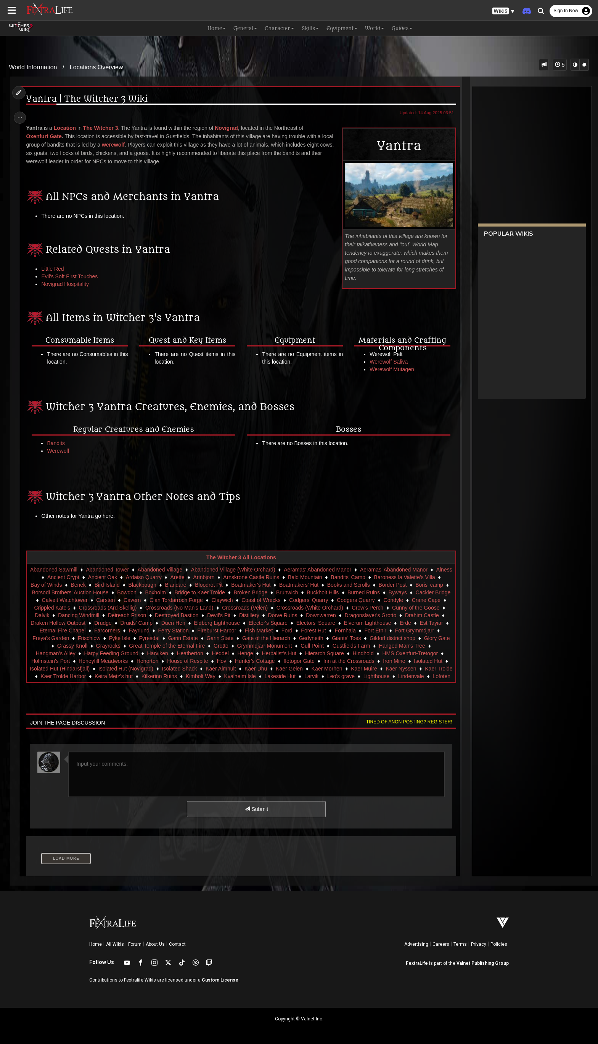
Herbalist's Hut (338, 653)
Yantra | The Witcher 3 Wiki (89, 99)
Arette (189, 577)
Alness (43, 577)
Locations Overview (96, 67)
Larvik (392, 676)
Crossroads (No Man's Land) (230, 608)
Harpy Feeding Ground (170, 653)
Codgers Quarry (400, 600)
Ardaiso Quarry (156, 577)
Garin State (283, 638)
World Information (33, 67)
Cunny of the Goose (56, 615)
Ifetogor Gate (365, 661)
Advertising (416, 944)
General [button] (245, 28)
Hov (287, 661)
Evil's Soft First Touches (72, 276)
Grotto (288, 646)
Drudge (158, 623)
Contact (177, 944)
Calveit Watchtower (109, 600)
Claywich (266, 600)
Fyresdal (213, 638)
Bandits (59, 443)
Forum (134, 944)
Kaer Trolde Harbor (144, 676)
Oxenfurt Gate (46, 136)
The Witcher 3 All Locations (241, 557)
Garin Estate (247, 638)
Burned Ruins (403, 592)
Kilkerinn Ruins (240, 676)
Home (95, 944)
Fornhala (399, 630)
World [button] (374, 28)
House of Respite (253, 661)
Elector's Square (323, 623)
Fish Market (312, 630)
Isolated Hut (78, 669)
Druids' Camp (192, 623)
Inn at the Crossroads (414, 661)
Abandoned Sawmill (61, 570)
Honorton (214, 661)
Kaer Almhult (292, 669)
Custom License (220, 980)
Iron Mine (44, 669)
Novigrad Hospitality (68, 284)
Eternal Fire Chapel (116, 630)
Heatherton (249, 653)
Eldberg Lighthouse (272, 623)
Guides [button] (402, 28)
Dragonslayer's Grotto (424, 615)
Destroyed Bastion (230, 615)
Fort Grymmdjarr (68, 638)
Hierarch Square (383, 653)
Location (67, 128)
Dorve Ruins (335, 615)
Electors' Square (371, 623)
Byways (437, 592)
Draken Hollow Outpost (113, 623)
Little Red (55, 269)
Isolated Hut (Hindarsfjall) (131, 669)
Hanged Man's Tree (63, 653)
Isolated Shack (250, 669)
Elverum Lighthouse (423, 623)
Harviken (216, 653)
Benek (100, 585)
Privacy (478, 944)
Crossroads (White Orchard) (360, 608)
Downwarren (374, 615)
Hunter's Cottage (321, 661)
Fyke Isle (183, 638)
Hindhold (422, 653)
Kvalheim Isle (321, 676)
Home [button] (216, 28)
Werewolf (61, 451)
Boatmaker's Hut (273, 585)
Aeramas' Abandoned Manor (325, 570)
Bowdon (166, 592)
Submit (256, 809)
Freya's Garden (114, 638)
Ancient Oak (114, 577)
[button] (503, 11)
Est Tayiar (73, 630)
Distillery (303, 615)
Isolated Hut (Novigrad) (197, 669)
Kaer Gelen (360, 669)
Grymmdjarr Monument (331, 646)
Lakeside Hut (361, 676)
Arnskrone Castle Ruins (263, 577)
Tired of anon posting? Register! (406, 722)
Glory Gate (103, 646)
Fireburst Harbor (270, 630)
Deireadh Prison (180, 615)
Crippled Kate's (103, 608)
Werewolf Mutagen (390, 369)
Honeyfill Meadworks (169, 661)
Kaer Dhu (327, 669)
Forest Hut (367, 630)
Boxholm (195, 592)
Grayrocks (175, 646)
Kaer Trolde (99, 676)
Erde (47, 630)
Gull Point (379, 646)
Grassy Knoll (139, 646)
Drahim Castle (61, 623)
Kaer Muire (435, 669)
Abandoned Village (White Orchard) (241, 570)
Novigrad (228, 128)
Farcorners (161, 630)
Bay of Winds (68, 585)
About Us (155, 944)
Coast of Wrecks (305, 600)
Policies (498, 944)
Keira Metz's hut (194, 676)
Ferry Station (227, 630)
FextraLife (417, 963)
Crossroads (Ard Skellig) (159, 608)
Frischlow (152, 638)
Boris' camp (49, 592)
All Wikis (115, 944)
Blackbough (164, 585)
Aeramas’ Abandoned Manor (401, 570)
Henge (304, 653)
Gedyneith (375, 638)
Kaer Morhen (398, 669)
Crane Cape (61, 608)
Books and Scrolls (370, 585)
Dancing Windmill (132, 615)
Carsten (150, 600)
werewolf (115, 145)
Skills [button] (310, 28)
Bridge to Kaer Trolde (239, 592)
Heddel (279, 653)
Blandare (198, 585)
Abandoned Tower (115, 570)
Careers (440, 944)
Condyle (437, 600)
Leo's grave (422, 676)
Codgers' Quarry (353, 600)
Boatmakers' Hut (321, 585)
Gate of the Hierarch (330, 638)
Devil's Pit (272, 615)
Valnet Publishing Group (483, 963)
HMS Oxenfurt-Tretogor (60, 661)
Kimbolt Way (281, 676)
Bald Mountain (317, 577)
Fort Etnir (429, 630)
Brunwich (327, 592)
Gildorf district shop (58, 646)
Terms (460, 944)
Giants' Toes (409, 638)
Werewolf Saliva (387, 362)
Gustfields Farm (418, 646)
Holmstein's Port (116, 661)
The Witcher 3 (103, 128)
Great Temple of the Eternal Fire (234, 646)
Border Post (415, 585)
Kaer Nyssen (61, 676)
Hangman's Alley (115, 653)
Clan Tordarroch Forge (221, 600)
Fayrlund (193, 630)
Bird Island (129, 585)
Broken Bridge (290, 592)
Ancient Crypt (75, 577)
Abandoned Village (167, 570)
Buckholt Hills (362, 592)
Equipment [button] (341, 28)
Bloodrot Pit (230, 585)
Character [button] (279, 28)
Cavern (176, 600)
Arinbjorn (216, 577)
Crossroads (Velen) (295, 608)
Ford (340, 630)
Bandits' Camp (360, 577)
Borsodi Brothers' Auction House (109, 592)
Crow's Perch (418, 608)
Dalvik (95, 615)
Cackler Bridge (60, 600)
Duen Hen (229, 623)
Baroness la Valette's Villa (416, 577)
